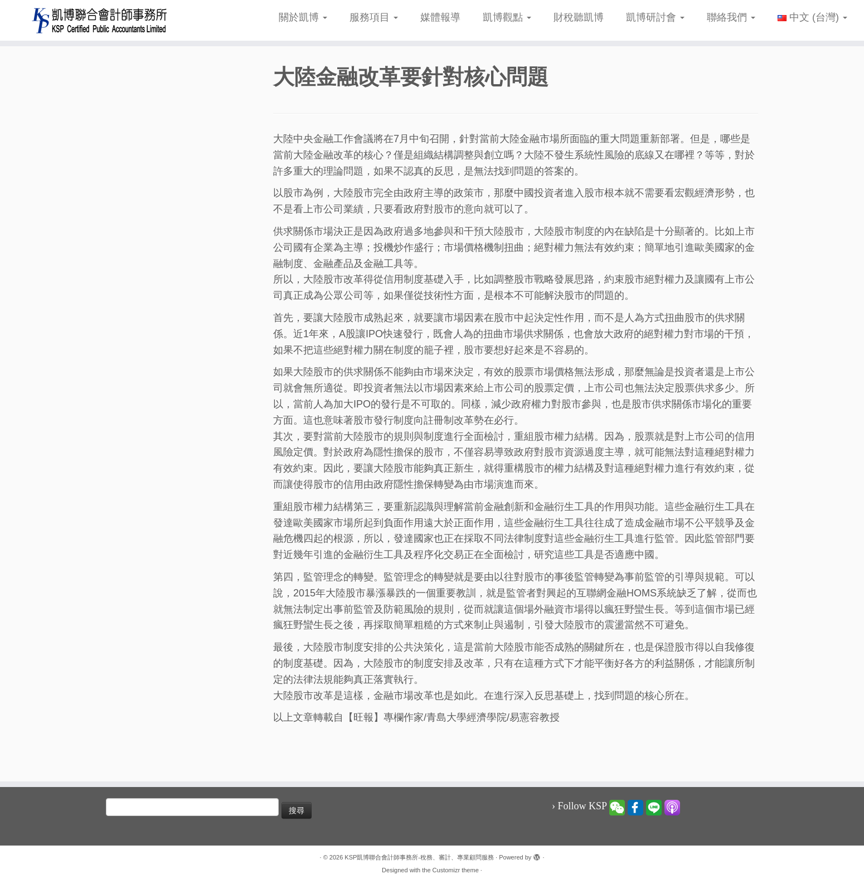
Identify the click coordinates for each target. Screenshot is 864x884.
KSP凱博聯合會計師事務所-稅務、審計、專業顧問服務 (419, 857)
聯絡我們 (731, 17)
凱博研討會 (655, 17)
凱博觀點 (507, 17)
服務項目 (374, 17)
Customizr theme (456, 870)
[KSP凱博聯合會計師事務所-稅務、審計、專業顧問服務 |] (100, 20)
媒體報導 (440, 17)
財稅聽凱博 (579, 17)
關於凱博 (303, 17)
